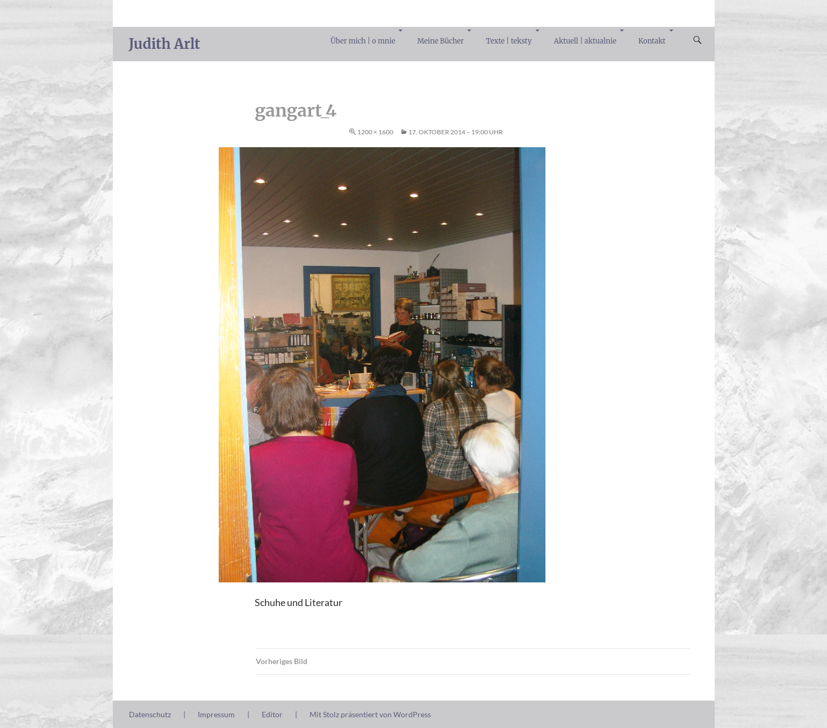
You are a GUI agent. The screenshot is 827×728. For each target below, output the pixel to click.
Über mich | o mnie (362, 41)
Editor (272, 714)
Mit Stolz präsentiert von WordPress (370, 714)
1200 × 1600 (375, 132)
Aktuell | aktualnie (585, 41)
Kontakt (651, 41)
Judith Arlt (164, 44)
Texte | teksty (508, 41)
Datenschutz (150, 714)
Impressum (216, 714)
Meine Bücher (441, 41)
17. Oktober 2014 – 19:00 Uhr (455, 132)
